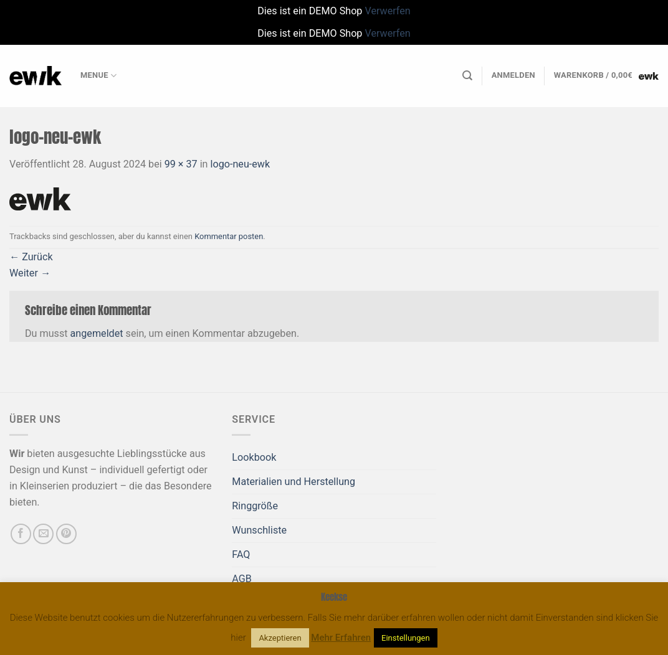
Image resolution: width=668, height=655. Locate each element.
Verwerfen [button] (387, 11)
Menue (98, 76)
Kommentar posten (228, 236)
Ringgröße (255, 506)
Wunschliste (259, 530)
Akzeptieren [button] (280, 638)
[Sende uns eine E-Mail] (43, 534)
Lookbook (254, 457)
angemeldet (96, 333)
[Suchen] (467, 76)
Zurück (31, 257)
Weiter (29, 273)
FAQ (241, 554)
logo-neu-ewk (240, 164)
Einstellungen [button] (405, 638)
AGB (242, 579)
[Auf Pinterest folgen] (66, 534)
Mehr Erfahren (341, 637)
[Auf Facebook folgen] (21, 534)
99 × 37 (181, 164)
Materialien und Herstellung (293, 482)
